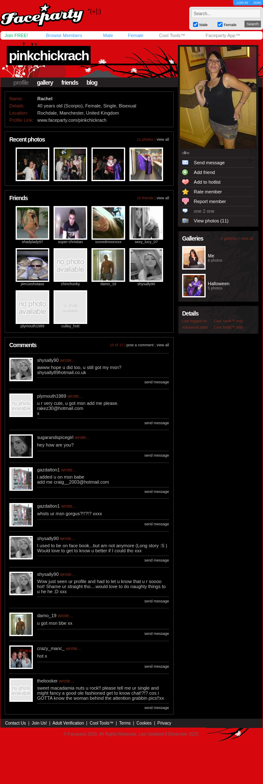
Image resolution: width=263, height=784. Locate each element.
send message (156, 382)
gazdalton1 (48, 469)
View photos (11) (211, 220)
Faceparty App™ (223, 35)
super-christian (70, 242)
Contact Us (15, 723)
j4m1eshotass (32, 284)
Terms (125, 723)
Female (135, 35)
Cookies (144, 723)
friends (70, 82)
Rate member (208, 191)
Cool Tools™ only (228, 321)
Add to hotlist (207, 182)
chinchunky (70, 284)
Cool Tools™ (172, 35)
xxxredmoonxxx (108, 242)
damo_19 (108, 284)
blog (91, 82)
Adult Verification (68, 723)
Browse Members (64, 35)
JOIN (257, 3)
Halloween (218, 283)
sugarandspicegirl (55, 437)
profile (21, 82)
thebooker (47, 680)
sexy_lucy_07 (146, 242)
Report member (210, 201)
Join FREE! (16, 35)
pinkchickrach (49, 55)
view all (162, 139)
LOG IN (242, 3)
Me (211, 255)
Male (108, 35)
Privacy (165, 723)
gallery (45, 82)
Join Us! (39, 723)
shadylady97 (32, 242)
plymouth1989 (33, 326)
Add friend (204, 172)
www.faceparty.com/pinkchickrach (71, 120)
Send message (209, 162)
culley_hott (70, 326)
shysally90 (146, 284)
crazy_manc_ (50, 648)
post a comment (139, 345)
